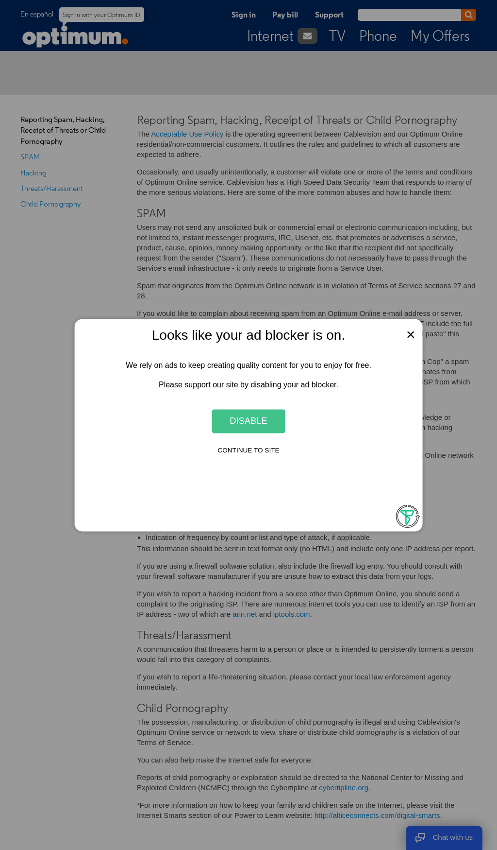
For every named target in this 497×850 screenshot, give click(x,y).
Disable (248, 421)
